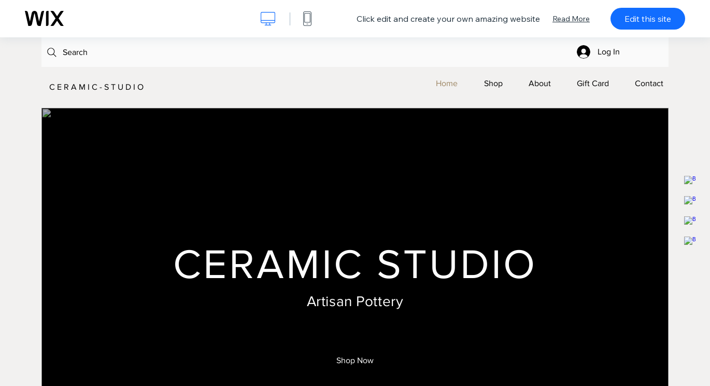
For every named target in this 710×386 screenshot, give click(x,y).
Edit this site (647, 18)
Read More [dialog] (571, 18)
